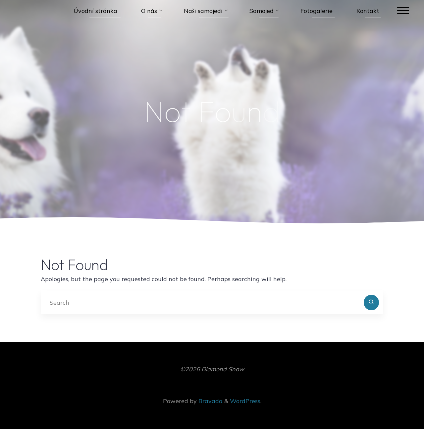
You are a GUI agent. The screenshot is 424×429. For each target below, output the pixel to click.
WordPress (245, 401)
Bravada (210, 401)
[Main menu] (403, 11)
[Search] (371, 302)
